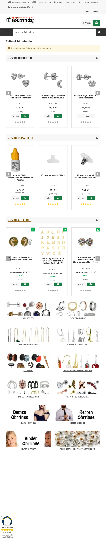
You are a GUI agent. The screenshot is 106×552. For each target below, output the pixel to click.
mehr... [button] (16, 116)
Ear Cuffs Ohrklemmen (28, 397)
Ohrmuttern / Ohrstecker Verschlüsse (77, 449)
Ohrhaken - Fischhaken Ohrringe (77, 370)
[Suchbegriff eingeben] (54, 32)
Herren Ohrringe (77, 423)
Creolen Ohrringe (78, 318)
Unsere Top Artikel (20, 138)
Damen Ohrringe (28, 423)
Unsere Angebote (19, 220)
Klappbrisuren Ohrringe (77, 344)
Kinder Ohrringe (28, 449)
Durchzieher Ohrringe (28, 344)
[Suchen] (99, 32)
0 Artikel (87, 22)
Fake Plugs (28, 370)
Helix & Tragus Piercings (77, 397)
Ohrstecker (28, 318)
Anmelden (97, 11)
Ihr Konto (86, 11)
